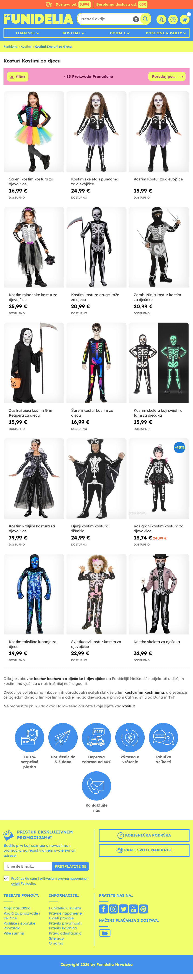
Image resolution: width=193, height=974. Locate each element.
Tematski (25, 33)
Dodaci (118, 33)
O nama (56, 943)
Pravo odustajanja (65, 933)
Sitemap (56, 938)
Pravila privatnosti (65, 923)
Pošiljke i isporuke (19, 923)
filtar (20, 76)
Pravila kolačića (63, 928)
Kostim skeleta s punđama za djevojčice (94, 181)
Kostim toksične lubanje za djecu (33, 644)
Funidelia (10, 46)
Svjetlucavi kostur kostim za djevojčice (96, 644)
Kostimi (71, 33)
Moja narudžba (16, 908)
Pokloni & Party (164, 33)
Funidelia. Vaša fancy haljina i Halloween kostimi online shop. (38, 19)
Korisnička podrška (144, 835)
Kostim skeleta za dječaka (157, 641)
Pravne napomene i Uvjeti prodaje (66, 916)
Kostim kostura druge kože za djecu (95, 297)
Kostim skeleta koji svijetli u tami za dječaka (158, 413)
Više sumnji (13, 933)
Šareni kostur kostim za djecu (92, 413)
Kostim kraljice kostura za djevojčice (32, 528)
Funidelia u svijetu (65, 908)
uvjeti (15, 883)
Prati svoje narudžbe (144, 850)
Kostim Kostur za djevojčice (158, 179)
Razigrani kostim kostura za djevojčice (158, 528)
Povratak (11, 928)
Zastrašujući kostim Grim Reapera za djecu (31, 413)
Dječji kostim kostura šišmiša (89, 528)
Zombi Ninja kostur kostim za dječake (157, 297)
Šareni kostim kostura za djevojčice (31, 181)
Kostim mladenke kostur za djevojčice (33, 297)
